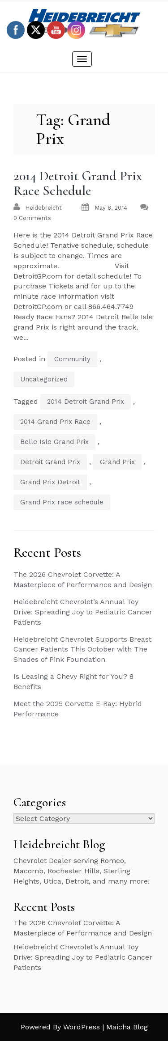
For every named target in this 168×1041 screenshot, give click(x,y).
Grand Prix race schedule (61, 502)
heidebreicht (43, 207)
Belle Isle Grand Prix (54, 442)
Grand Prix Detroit (50, 482)
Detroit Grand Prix (50, 462)
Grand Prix (117, 462)
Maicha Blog (127, 1027)
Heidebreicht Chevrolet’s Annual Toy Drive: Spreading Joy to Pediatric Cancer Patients (82, 611)
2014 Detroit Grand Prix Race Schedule (77, 183)
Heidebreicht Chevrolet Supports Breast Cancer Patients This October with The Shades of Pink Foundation (82, 649)
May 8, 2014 (111, 207)
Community (72, 359)
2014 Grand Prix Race (55, 422)
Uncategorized (44, 379)
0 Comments (32, 218)
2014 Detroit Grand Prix (85, 402)
